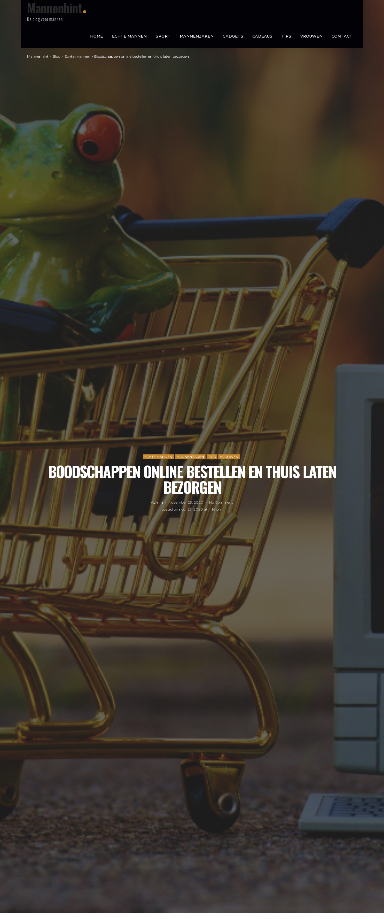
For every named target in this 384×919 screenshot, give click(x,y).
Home (96, 36)
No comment (221, 505)
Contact (342, 36)
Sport (163, 36)
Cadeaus (262, 36)
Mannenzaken (197, 36)
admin (157, 505)
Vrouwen (311, 36)
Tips (286, 36)
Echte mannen (129, 36)
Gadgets (233, 36)
